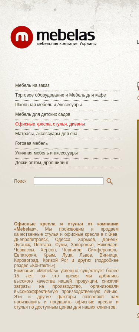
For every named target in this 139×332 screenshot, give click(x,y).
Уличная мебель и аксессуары (46, 153)
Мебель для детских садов (42, 114)
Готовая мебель (31, 143)
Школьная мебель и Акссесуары (48, 104)
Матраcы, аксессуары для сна (46, 133)
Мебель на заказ (32, 85)
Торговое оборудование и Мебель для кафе (60, 95)
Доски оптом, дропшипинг (42, 162)
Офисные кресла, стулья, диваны (50, 124)
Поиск (20, 181)
